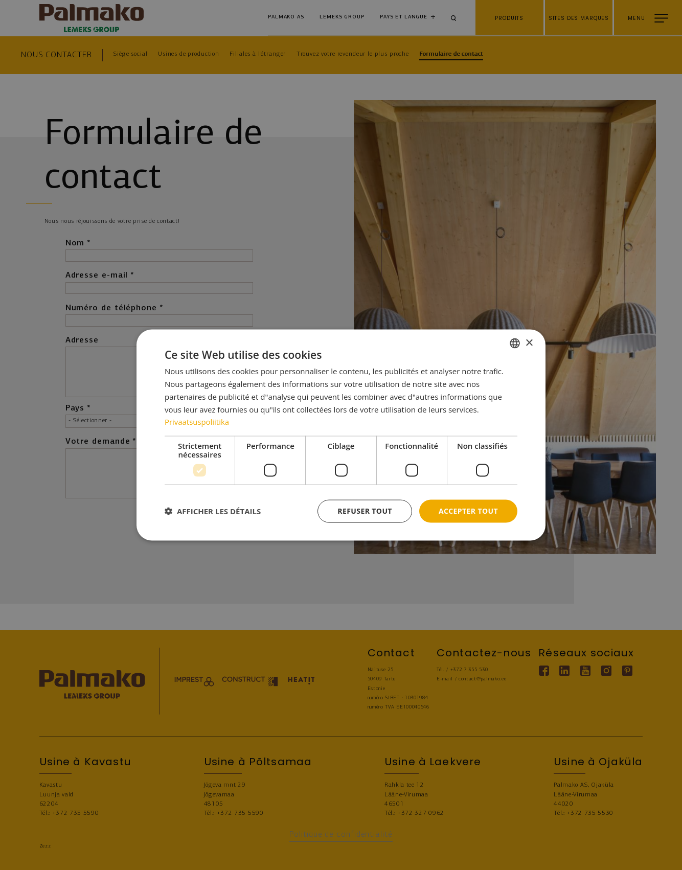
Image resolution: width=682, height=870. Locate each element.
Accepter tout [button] (468, 511)
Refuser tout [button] (364, 511)
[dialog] (341, 435)
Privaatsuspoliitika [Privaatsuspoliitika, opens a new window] (197, 422)
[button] (213, 511)
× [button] (529, 343)
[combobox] (515, 343)
